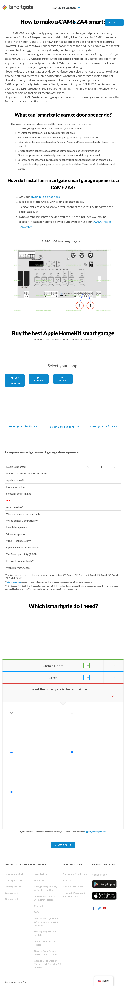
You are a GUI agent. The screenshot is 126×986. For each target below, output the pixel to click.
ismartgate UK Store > (103, 426)
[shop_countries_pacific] (63, 386)
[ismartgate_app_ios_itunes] (104, 896)
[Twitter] (99, 908)
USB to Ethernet (14, 582)
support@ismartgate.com (95, 831)
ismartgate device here (45, 196)
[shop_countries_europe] (39, 386)
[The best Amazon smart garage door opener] (22, 409)
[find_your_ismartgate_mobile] (63, 613)
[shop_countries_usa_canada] (14, 389)
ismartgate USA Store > (22, 426)
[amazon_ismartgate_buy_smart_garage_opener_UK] (103, 409)
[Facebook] (93, 908)
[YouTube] (104, 908)
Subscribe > (100, 874)
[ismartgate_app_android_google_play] (104, 884)
